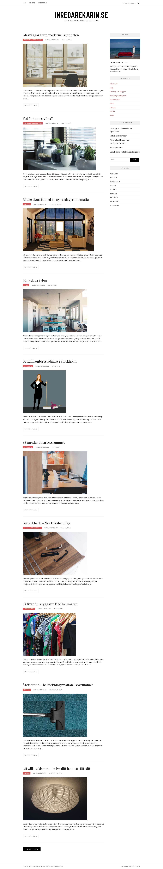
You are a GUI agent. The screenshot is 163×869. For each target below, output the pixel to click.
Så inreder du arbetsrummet (44, 442)
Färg (111, 88)
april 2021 (113, 178)
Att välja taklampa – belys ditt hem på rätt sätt (56, 768)
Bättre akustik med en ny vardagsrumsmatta (56, 199)
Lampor (26, 773)
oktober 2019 (115, 181)
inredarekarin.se (52, 40)
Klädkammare (29, 609)
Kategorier (42, 3)
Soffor (112, 115)
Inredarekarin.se (81, 15)
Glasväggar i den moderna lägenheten (51, 35)
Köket (26, 285)
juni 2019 (113, 189)
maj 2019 (113, 193)
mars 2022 (114, 174)
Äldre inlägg (32, 849)
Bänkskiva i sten (35, 280)
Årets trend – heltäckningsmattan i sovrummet (58, 685)
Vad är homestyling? (38, 118)
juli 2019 (113, 185)
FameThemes (136, 866)
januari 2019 (114, 205)
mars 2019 (114, 197)
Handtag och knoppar (32, 528)
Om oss (32, 3)
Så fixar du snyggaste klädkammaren (50, 604)
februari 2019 (115, 201)
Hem (24, 3)
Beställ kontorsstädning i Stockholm (50, 361)
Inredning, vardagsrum (33, 40)
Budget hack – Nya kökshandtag (46, 523)
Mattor (27, 204)
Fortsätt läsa (31, 105)
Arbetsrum (28, 366)
